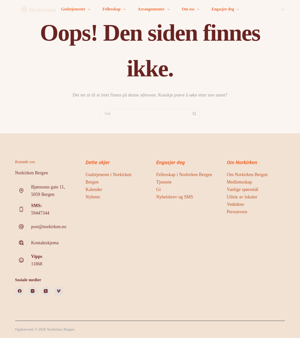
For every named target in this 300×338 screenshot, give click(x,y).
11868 (36, 263)
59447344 (40, 213)
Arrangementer (154, 9)
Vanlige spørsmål (242, 189)
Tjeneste (163, 182)
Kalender (94, 189)
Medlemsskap (239, 182)
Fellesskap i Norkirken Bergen (184, 174)
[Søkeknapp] (194, 114)
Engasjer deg (226, 9)
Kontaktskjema (45, 242)
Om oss (191, 9)
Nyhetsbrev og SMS (174, 196)
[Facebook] (20, 291)
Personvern (237, 211)
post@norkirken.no (48, 226)
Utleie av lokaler (242, 196)
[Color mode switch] (283, 9)
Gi (158, 189)
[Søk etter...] (145, 114)
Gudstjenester (76, 9)
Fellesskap (115, 9)
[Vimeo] (58, 291)
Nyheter (93, 196)
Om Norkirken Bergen (247, 174)
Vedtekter (235, 204)
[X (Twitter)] (46, 291)
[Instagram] (32, 291)
